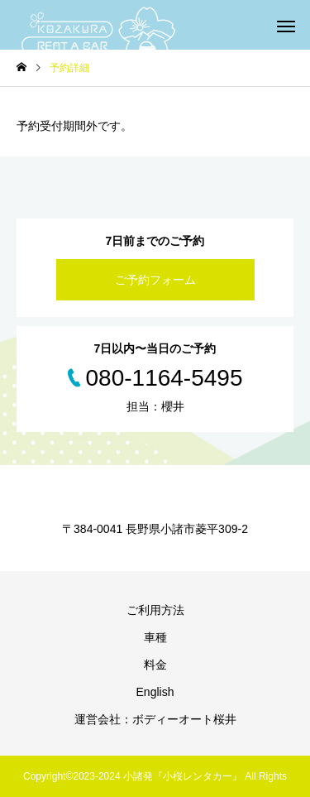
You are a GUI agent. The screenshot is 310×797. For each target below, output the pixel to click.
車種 (155, 637)
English (155, 692)
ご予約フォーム (155, 279)
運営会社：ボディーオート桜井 (155, 719)
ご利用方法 (155, 610)
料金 (155, 664)
